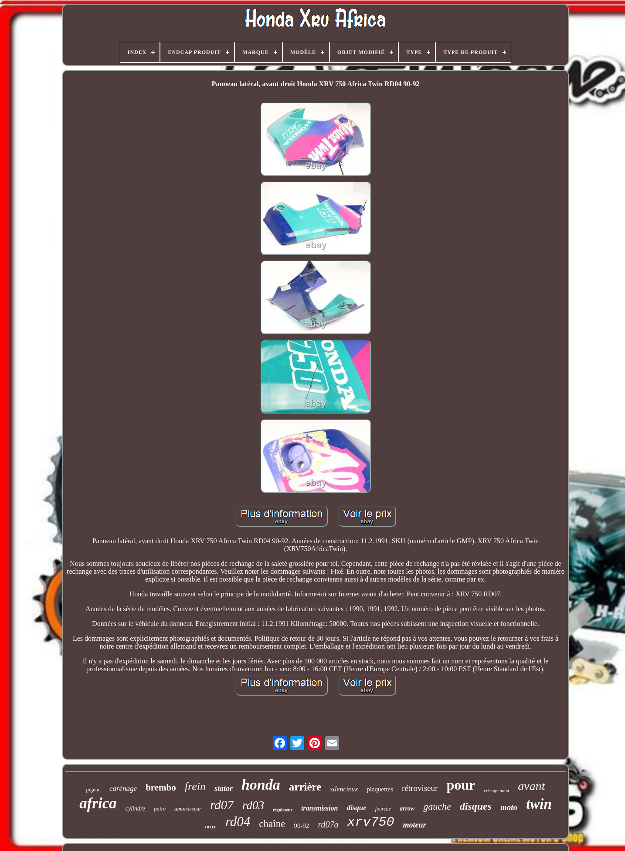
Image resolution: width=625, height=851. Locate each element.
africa (98, 803)
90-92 (301, 825)
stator (223, 788)
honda (260, 785)
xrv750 (370, 822)
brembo (161, 787)
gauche (437, 806)
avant (531, 786)
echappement (496, 790)
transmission (319, 808)
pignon (93, 790)
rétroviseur (420, 788)
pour (460, 785)
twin (539, 804)
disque (356, 808)
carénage (123, 788)
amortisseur (187, 808)
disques (476, 806)
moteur (414, 825)
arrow (407, 808)
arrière (305, 787)
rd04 (237, 821)
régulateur (282, 809)
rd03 (253, 805)
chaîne (272, 823)
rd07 (222, 805)
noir (211, 827)
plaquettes (380, 789)
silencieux (344, 789)
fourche (383, 809)
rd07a (328, 824)
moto (508, 807)
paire (160, 808)
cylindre (135, 808)
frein (195, 786)
